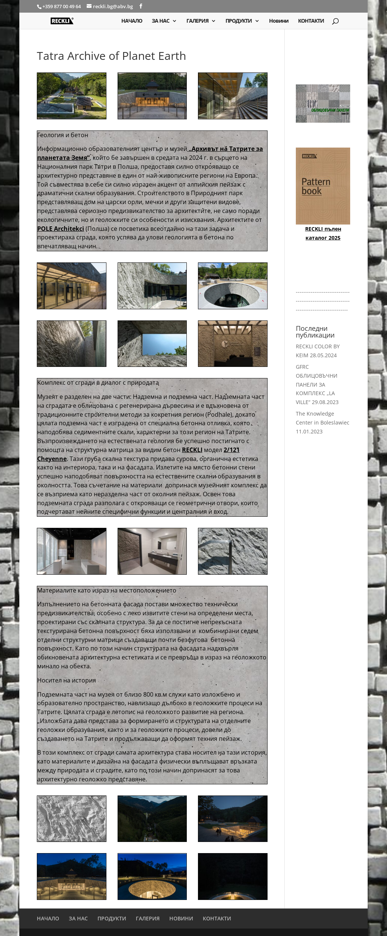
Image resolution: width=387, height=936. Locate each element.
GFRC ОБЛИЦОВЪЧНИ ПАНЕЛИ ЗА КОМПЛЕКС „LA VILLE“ (317, 384)
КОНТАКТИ (311, 21)
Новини (278, 21)
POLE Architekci (60, 229)
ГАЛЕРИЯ (197, 21)
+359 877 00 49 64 (62, 6)
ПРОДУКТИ (239, 21)
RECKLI (192, 450)
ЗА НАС (160, 21)
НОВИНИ (181, 918)
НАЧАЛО (131, 21)
